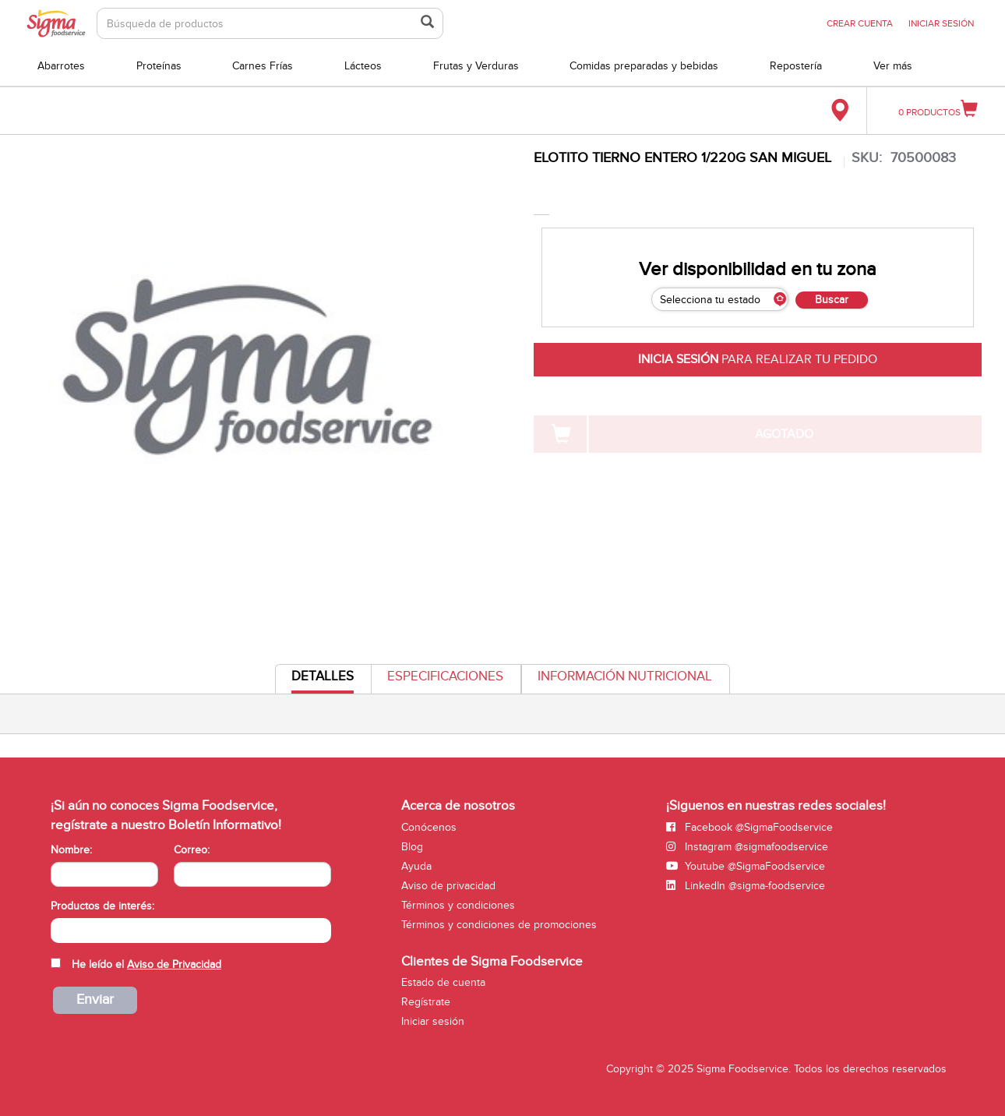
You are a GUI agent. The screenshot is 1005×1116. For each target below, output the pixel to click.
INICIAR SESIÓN (941, 23)
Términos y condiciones (458, 905)
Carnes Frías (262, 65)
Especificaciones (445, 676)
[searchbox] (59, 929)
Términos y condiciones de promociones (499, 924)
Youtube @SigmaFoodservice (745, 866)
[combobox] (191, 930)
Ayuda (416, 866)
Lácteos (363, 65)
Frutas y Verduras (476, 65)
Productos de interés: (102, 906)
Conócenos (429, 827)
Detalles (322, 681)
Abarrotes (61, 65)
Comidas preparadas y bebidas (644, 65)
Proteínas (159, 65)
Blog (412, 846)
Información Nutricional (625, 676)
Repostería (796, 65)
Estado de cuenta (443, 982)
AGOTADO (784, 434)
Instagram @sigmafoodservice (747, 846)
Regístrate (425, 1001)
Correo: (192, 849)
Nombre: (71, 849)
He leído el (146, 964)
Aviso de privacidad (448, 885)
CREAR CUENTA (860, 23)
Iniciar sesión (432, 1021)
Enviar (95, 999)
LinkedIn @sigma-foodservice (745, 885)
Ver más (892, 65)
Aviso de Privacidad (174, 964)
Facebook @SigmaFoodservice (749, 827)
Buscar (831, 299)
